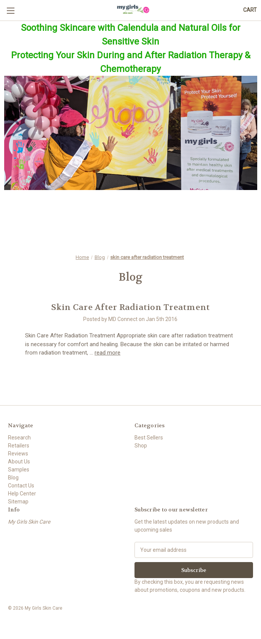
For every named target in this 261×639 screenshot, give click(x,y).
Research (19, 438)
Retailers (18, 446)
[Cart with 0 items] (250, 10)
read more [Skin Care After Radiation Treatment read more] (107, 352)
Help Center (22, 493)
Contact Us (21, 485)
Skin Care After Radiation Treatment (130, 307)
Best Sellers (148, 438)
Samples (18, 469)
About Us (19, 461)
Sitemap (18, 501)
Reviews (18, 453)
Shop (140, 446)
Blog (13, 477)
